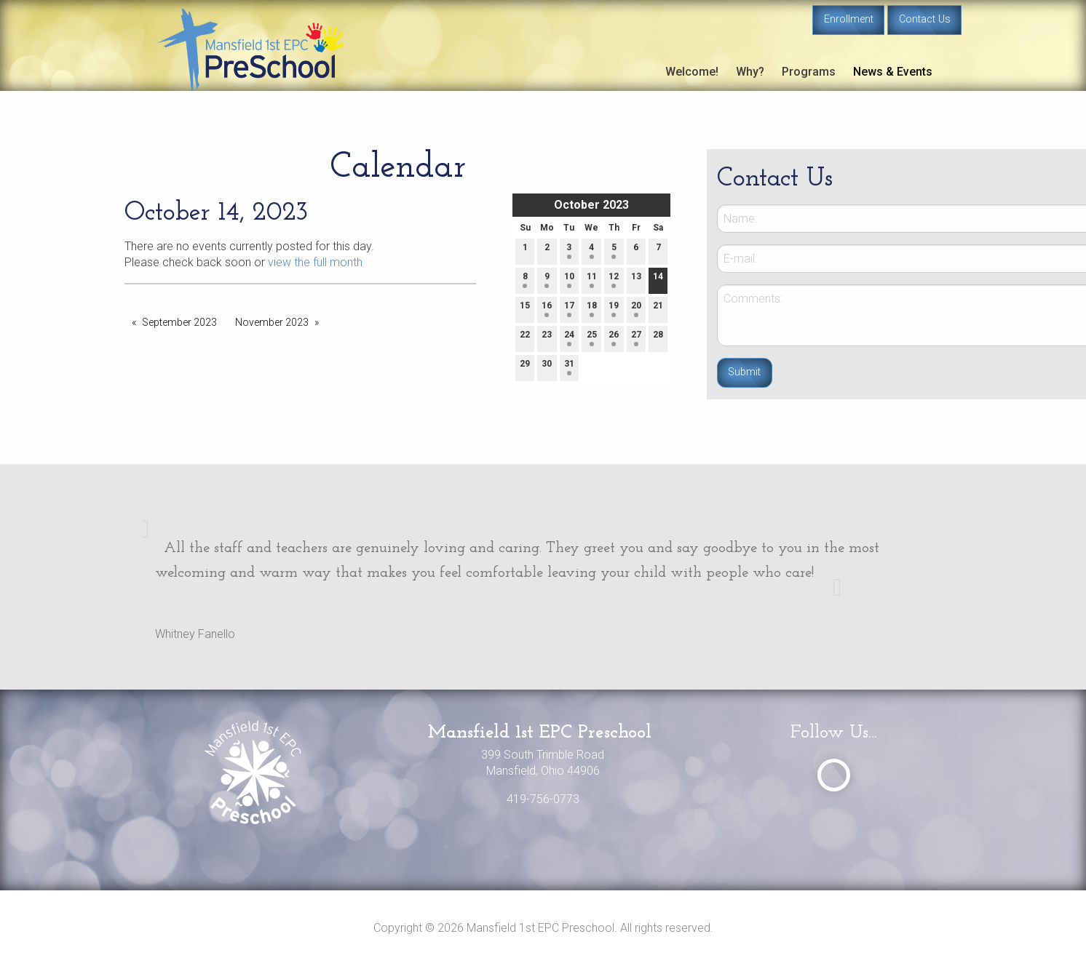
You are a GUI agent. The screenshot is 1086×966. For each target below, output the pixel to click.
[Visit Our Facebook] (834, 775)
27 (636, 338)
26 (614, 338)
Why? (750, 72)
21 (658, 308)
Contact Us (925, 19)
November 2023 (272, 322)
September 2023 (179, 322)
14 (658, 279)
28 (658, 338)
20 (636, 308)
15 (525, 308)
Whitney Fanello (195, 634)
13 (636, 279)
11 (592, 279)
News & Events (892, 72)
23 (547, 338)
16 (547, 308)
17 (569, 308)
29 (525, 367)
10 (569, 279)
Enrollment (848, 19)
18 (592, 308)
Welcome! (691, 72)
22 (525, 338)
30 (547, 367)
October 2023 (591, 205)
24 (569, 338)
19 (614, 308)
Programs (809, 72)
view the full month (315, 262)
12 (614, 279)
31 (569, 367)
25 (592, 338)
